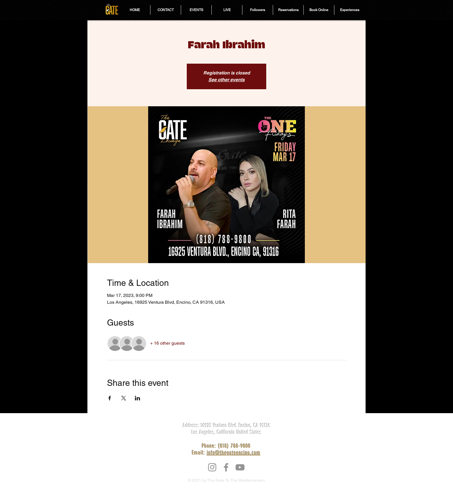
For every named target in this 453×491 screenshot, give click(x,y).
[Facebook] (226, 467)
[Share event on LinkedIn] (137, 398)
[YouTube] (240, 467)
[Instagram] (212, 467)
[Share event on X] (123, 398)
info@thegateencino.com (234, 452)
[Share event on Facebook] (109, 398)
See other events (226, 79)
